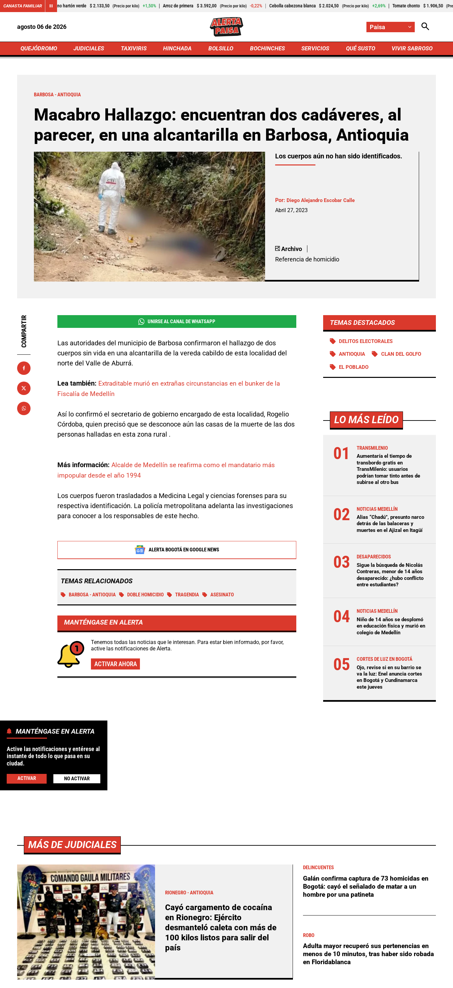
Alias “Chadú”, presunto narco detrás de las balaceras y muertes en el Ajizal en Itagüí (388, 529)
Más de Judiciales (74, 866)
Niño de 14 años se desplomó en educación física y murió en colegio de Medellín (390, 644)
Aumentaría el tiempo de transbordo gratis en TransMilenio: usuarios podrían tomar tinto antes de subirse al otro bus (391, 471)
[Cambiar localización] (390, 27)
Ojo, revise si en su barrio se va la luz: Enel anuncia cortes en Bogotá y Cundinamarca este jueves (391, 698)
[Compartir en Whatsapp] (24, 409)
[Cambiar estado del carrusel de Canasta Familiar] (54, 6)
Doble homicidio (149, 596)
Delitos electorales (368, 343)
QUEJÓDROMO (40, 49)
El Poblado (355, 369)
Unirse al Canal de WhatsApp (176, 323)
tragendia (194, 596)
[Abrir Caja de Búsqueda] (425, 27)
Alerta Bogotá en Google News (177, 550)
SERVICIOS (313, 49)
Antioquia (353, 356)
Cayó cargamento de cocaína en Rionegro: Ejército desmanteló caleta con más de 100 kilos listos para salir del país (223, 949)
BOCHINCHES (266, 49)
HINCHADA (178, 49)
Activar (26, 778)
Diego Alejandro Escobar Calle (323, 202)
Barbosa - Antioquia (91, 596)
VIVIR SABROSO (411, 49)
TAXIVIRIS (135, 49)
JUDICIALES (90, 49)
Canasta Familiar (24, 6)
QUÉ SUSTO (359, 49)
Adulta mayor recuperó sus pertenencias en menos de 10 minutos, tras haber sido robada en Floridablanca (368, 976)
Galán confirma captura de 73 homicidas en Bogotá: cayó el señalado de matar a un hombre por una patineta (368, 908)
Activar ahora (117, 666)
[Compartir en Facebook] (24, 369)
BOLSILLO (221, 49)
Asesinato (232, 596)
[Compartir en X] (24, 389)
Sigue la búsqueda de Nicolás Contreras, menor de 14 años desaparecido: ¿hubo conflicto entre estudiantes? (391, 587)
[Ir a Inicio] (226, 27)
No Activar (77, 778)
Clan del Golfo (405, 356)
